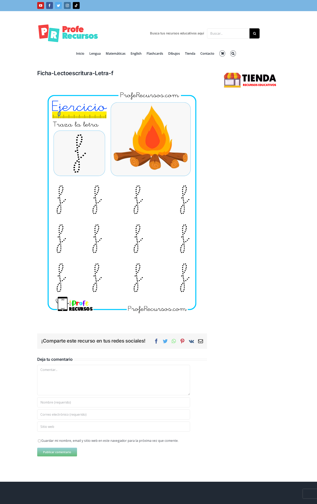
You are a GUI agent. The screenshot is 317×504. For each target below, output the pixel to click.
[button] (233, 53)
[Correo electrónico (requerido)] (113, 414)
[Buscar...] (228, 33)
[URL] (113, 427)
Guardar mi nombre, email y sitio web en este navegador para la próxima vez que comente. (109, 440)
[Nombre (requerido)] (113, 402)
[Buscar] (254, 33)
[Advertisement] (251, 160)
